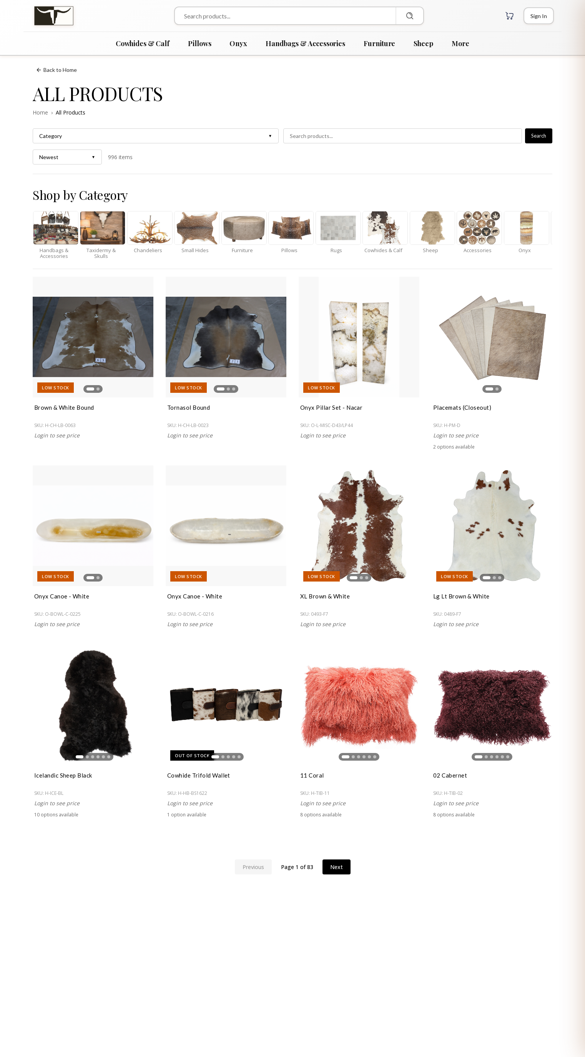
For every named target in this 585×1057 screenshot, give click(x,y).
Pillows (199, 43)
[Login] (539, 15)
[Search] (409, 15)
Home (40, 112)
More (460, 43)
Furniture (379, 43)
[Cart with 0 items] (509, 15)
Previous (253, 867)
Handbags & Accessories (305, 43)
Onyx (238, 43)
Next (336, 867)
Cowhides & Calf (143, 43)
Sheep (423, 43)
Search (538, 136)
